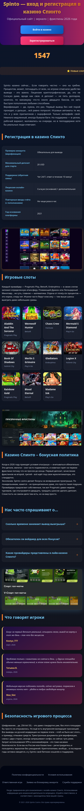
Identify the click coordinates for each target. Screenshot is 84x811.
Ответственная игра (12, 782)
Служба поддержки (72, 782)
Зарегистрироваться (42, 40)
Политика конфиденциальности (28, 774)
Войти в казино (42, 29)
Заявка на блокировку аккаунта (42, 782)
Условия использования (60, 774)
